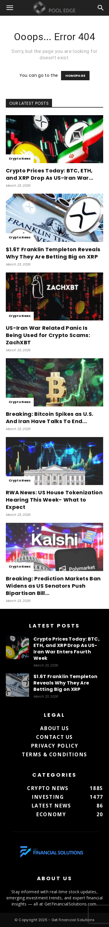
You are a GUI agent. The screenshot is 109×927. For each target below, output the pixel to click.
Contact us (54, 737)
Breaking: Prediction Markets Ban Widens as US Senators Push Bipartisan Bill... (53, 586)
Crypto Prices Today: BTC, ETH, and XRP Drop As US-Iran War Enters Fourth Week (66, 649)
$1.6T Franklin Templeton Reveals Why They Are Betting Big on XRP (53, 253)
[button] (10, 8)
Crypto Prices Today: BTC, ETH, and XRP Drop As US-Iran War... (50, 174)
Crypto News (20, 158)
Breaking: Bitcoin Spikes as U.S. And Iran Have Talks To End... (49, 417)
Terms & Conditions (54, 754)
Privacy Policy (54, 745)
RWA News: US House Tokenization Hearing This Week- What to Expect (54, 500)
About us (54, 728)
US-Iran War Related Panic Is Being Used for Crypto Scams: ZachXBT (48, 335)
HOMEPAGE (75, 75)
